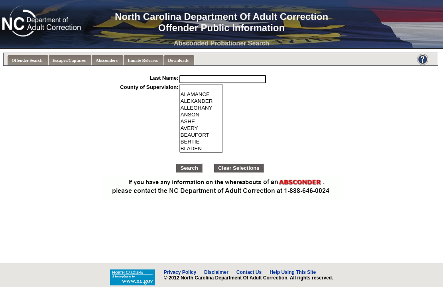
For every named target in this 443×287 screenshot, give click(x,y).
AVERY (201, 128)
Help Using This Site (293, 272)
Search (189, 168)
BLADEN (201, 148)
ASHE (201, 121)
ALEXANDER (201, 101)
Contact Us (249, 272)
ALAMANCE (201, 94)
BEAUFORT (201, 135)
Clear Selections (239, 168)
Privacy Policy (180, 272)
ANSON (201, 115)
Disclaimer (216, 272)
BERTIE (201, 142)
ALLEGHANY (201, 108)
